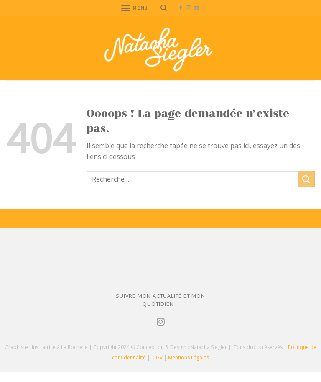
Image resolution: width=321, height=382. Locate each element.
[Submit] (306, 179)
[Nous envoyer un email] (196, 8)
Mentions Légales (188, 357)
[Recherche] (163, 8)
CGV (158, 357)
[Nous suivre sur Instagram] (188, 8)
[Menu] (134, 8)
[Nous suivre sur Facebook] (180, 8)
